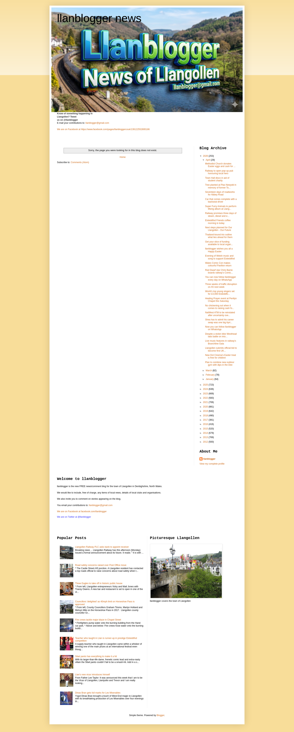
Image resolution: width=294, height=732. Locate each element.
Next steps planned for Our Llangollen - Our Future (218, 228)
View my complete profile (212, 463)
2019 (206, 411)
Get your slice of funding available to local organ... (219, 243)
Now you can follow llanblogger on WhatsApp (220, 328)
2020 (206, 406)
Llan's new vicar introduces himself (92, 674)
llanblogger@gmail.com (97, 123)
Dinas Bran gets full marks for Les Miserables (97, 692)
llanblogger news (99, 18)
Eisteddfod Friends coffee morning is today (218, 221)
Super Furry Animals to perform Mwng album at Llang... (220, 207)
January (210, 379)
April (208, 160)
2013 (206, 437)
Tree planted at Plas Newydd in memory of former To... (220, 186)
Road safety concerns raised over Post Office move (100, 565)
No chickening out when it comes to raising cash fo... (219, 307)
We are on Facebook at (68, 129)
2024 (206, 389)
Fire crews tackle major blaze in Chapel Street (98, 619)
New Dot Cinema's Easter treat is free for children (220, 356)
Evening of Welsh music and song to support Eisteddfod (220, 257)
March (209, 370)
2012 (206, 442)
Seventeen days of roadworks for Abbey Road (220, 193)
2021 (206, 402)
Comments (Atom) (80, 162)
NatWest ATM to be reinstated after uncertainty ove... (220, 313)
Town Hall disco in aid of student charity (217, 179)
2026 (206, 156)
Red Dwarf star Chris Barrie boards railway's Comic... (219, 271)
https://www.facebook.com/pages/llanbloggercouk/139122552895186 (115, 129)
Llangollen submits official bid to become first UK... (221, 349)
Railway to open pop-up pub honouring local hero (219, 172)
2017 (206, 420)
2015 (206, 428)
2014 (206, 433)
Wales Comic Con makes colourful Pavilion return (218, 264)
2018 (206, 415)
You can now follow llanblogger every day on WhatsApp (220, 278)
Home (123, 157)
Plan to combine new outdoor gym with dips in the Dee (219, 363)
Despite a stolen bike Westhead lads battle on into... (221, 335)
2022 (206, 398)
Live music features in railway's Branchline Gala (220, 342)
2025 (206, 384)
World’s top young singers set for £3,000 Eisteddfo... (220, 292)
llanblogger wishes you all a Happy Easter (219, 250)
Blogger (160, 715)
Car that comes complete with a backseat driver (221, 200)
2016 (206, 424)
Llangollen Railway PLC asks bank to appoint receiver (102, 547)
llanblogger (209, 459)
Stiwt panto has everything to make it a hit (96, 656)
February (210, 375)
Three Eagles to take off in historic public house (98, 583)
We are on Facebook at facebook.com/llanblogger (82, 511)
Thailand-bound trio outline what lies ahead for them (218, 236)
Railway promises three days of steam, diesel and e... (220, 214)
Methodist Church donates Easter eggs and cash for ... (220, 165)
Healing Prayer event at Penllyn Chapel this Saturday (221, 299)
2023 (206, 393)
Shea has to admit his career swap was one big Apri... (219, 321)
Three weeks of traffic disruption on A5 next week (221, 285)
